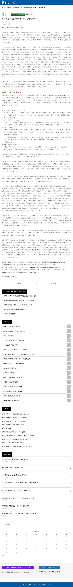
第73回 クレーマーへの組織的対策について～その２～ (16, 439)
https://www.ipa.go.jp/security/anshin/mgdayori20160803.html (19, 272)
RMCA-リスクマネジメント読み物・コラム (40, 584)
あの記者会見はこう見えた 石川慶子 (37, 331)
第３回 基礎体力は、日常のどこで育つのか (15, 475)
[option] (18, 571)
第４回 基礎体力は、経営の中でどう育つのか (15, 459)
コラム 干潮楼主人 (37, 336)
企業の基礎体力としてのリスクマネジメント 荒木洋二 (37, 354)
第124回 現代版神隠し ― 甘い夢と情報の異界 (15, 506)
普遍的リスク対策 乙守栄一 (37, 382)
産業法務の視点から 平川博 (37, 396)
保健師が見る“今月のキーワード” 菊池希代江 (37, 359)
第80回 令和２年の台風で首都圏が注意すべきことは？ (20, 296)
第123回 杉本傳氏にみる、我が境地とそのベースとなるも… (20, 513)
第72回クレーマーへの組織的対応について (13, 442)
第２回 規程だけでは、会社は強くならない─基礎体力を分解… (20, 483)
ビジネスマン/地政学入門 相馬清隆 (37, 340)
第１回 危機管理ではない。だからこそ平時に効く (17, 490)
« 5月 (3, 555)
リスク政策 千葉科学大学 (18, 14)
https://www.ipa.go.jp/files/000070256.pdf (53, 262)
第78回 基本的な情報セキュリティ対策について (18, 305)
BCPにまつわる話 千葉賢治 (37, 326)
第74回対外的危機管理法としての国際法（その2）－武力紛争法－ (19, 435)
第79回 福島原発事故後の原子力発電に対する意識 (19, 300)
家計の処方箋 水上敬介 (37, 368)
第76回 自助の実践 (9, 314)
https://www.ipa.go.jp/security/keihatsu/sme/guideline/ (45, 267)
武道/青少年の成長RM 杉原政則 (37, 391)
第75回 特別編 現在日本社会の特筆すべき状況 (13, 432)
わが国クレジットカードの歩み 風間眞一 (37, 350)
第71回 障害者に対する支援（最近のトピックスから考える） (17, 446)
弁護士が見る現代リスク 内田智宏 (37, 377)
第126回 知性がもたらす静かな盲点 (12, 467)
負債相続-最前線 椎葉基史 (37, 400)
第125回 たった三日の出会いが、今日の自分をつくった (18, 498)
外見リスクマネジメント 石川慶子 (37, 363)
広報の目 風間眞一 (37, 373)
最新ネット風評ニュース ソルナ (37, 387)
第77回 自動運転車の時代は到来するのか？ (17, 309)
